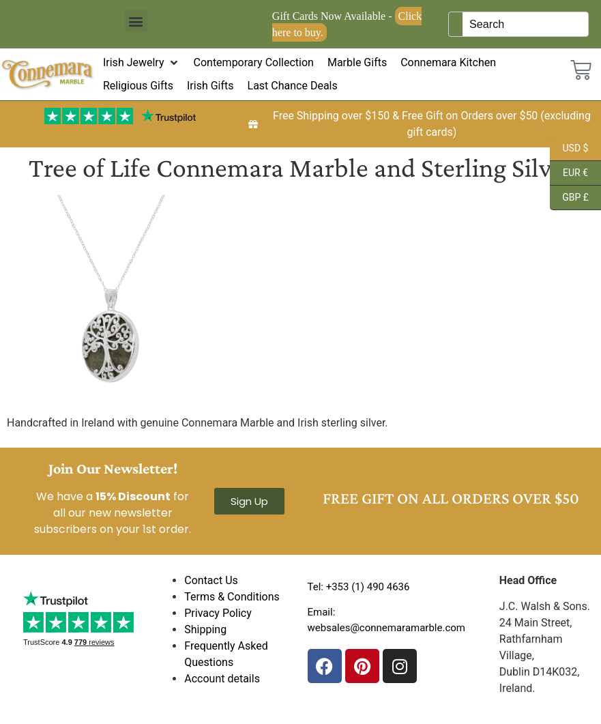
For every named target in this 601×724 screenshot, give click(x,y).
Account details (222, 678)
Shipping (205, 629)
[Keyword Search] (525, 24)
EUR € (569, 173)
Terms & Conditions (232, 596)
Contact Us (211, 580)
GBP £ (569, 198)
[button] (136, 21)
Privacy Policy (218, 613)
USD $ (569, 148)
